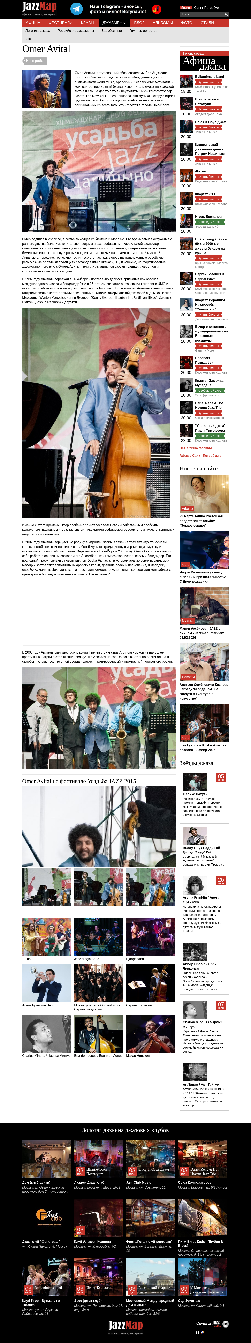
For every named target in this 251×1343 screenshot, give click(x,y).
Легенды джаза (37, 31)
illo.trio (200, 171)
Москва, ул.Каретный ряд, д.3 (201, 1305)
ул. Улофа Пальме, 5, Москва (44, 1246)
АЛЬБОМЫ (163, 23)
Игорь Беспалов (208, 216)
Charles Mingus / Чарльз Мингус (46, 1036)
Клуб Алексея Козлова (211, 181)
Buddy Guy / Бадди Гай (201, 848)
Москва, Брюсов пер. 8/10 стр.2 (202, 1187)
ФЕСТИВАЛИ (61, 23)
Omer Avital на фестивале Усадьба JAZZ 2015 (79, 781)
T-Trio (46, 939)
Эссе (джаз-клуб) (207, 226)
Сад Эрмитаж (189, 1301)
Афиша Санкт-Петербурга (200, 455)
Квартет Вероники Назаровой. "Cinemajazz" (210, 304)
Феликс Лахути (195, 794)
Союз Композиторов (209, 418)
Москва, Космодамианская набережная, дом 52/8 (146, 1312)
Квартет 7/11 (205, 194)
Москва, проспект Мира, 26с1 (97, 1187)
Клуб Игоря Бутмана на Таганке (212, 88)
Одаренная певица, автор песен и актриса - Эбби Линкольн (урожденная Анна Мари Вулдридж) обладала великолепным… (202, 981)
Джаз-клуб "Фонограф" (41, 1241)
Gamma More (204, 350)
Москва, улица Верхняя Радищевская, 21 (40, 1312)
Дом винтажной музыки (212, 319)
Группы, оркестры (143, 31)
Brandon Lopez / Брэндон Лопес (98, 1036)
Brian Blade (147, 297)
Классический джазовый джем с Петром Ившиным (210, 149)
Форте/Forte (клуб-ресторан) (149, 1241)
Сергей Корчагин (150, 985)
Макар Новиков (150, 1036)
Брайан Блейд (126, 297)
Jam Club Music (206, 132)
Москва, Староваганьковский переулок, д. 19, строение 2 (201, 1253)
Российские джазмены (76, 31)
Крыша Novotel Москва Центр (211, 264)
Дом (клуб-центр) (36, 1182)
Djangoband (150, 939)
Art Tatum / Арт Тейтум (201, 1084)
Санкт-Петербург (207, 7)
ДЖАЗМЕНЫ (114, 23)
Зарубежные (111, 31)
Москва (186, 7)
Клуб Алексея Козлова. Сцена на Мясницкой (211, 290)
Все (28, 38)
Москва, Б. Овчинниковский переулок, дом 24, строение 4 (45, 1189)
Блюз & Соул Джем (210, 122)
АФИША (33, 23)
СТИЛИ (207, 23)
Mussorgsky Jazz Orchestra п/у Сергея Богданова (98, 987)
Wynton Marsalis (51, 297)
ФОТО (186, 23)
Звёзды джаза (196, 763)
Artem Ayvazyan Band (46, 985)
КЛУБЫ (87, 23)
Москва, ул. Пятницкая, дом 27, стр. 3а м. (98, 1308)
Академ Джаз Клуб (208, 114)
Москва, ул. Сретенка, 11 (146, 1187)
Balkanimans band (209, 76)
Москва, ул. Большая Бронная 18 (149, 1248)
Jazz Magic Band (98, 939)
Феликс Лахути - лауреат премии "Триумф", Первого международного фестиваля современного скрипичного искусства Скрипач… (202, 807)
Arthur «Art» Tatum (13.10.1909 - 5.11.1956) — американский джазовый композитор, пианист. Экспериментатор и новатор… (203, 1097)
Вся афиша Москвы (196, 448)
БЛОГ (139, 23)
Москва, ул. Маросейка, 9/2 (95, 1246)
